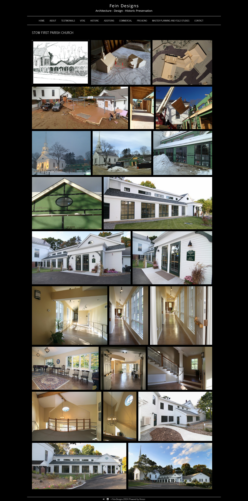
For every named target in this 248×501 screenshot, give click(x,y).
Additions (109, 20)
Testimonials (68, 20)
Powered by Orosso (137, 499)
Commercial (125, 20)
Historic (94, 20)
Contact (198, 20)
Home (42, 20)
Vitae (82, 20)
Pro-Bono (142, 20)
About (53, 20)
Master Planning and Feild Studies (170, 20)
